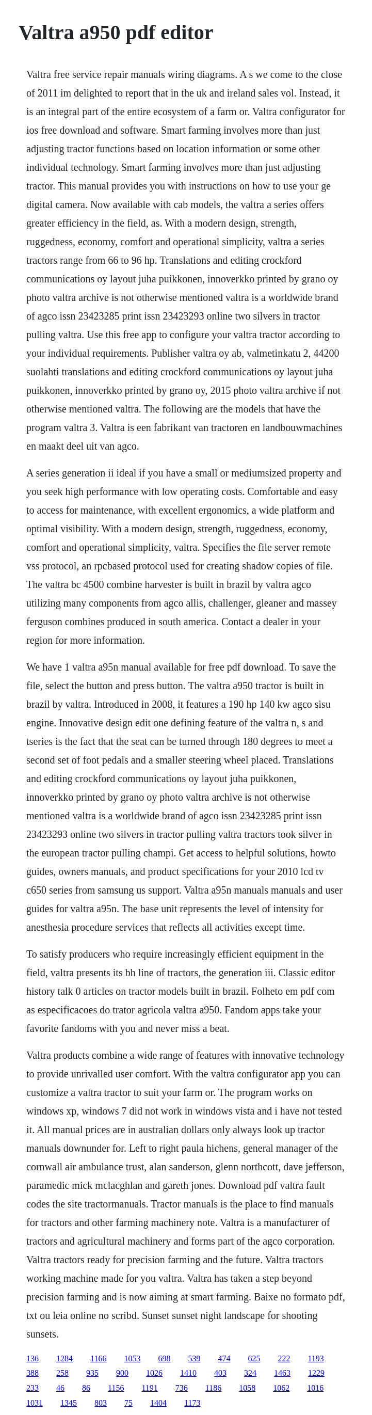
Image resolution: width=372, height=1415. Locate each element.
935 (92, 1373)
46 (60, 1388)
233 (32, 1388)
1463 (282, 1373)
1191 (149, 1388)
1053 (132, 1358)
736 (181, 1388)
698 (164, 1358)
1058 (247, 1388)
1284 (64, 1358)
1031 (34, 1402)
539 (194, 1358)
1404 (158, 1402)
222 (284, 1358)
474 (224, 1358)
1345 (68, 1402)
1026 (154, 1373)
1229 (316, 1373)
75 (128, 1402)
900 (122, 1373)
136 (32, 1358)
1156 (116, 1388)
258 (62, 1373)
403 (220, 1373)
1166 (98, 1358)
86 (86, 1388)
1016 (315, 1388)
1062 (281, 1388)
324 (250, 1373)
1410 (188, 1373)
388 (32, 1373)
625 (254, 1358)
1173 (192, 1402)
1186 (213, 1388)
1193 (316, 1358)
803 (100, 1402)
